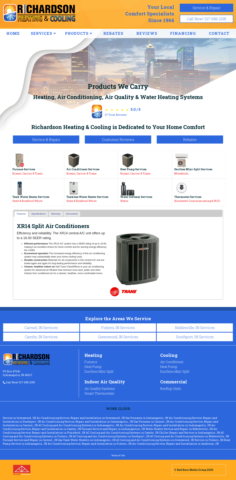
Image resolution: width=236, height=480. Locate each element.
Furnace (90, 362)
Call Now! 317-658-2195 (206, 18)
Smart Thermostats (99, 393)
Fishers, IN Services (118, 327)
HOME (13, 33)
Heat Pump (93, 366)
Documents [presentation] (72, 214)
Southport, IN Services (195, 336)
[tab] (21, 214)
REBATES (113, 33)
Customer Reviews (118, 139)
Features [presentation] (21, 214)
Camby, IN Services (41, 336)
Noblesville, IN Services (195, 327)
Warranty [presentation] (55, 214)
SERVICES (43, 33)
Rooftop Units (170, 388)
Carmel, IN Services (41, 327)
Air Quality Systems (99, 388)
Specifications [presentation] (38, 214)
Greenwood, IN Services (118, 336)
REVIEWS (146, 33)
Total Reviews (116, 115)
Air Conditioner (172, 362)
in (20, 418)
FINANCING (183, 33)
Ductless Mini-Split (99, 371)
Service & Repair (207, 7)
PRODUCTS (79, 33)
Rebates (190, 139)
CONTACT (219, 33)
